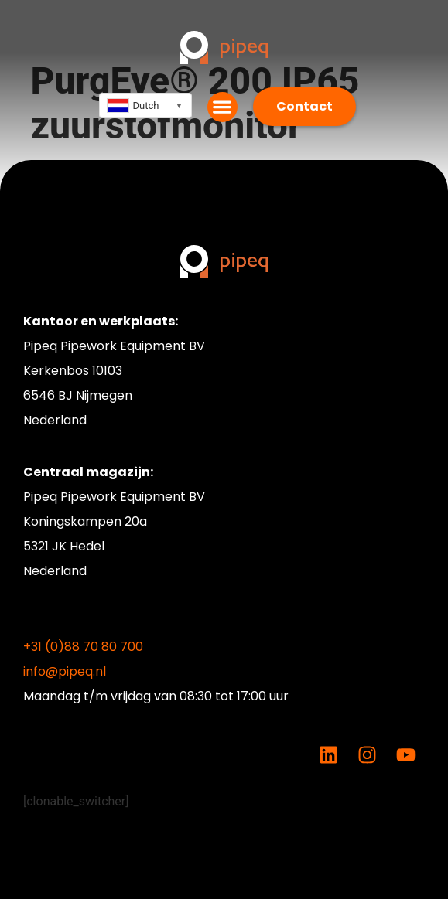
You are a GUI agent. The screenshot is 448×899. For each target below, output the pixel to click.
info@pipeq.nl (64, 671)
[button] (222, 107)
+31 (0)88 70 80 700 (83, 647)
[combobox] (145, 106)
